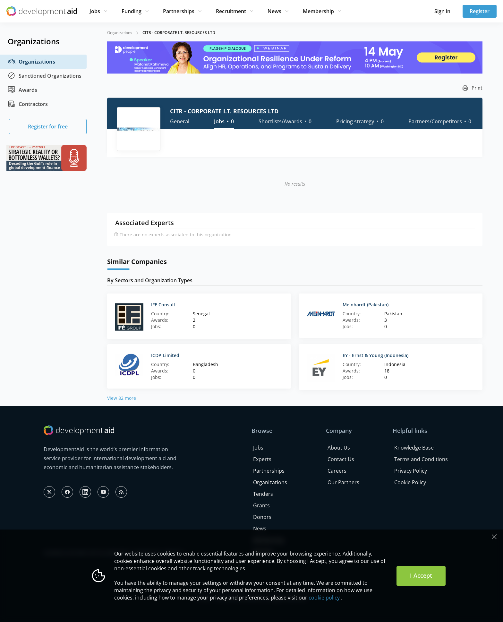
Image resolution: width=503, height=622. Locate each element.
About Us (339, 447)
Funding (131, 11)
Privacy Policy (410, 470)
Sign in (442, 11)
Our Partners (343, 482)
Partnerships (178, 11)
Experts (262, 459)
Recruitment (231, 11)
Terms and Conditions (421, 459)
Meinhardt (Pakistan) (365, 305)
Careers (337, 470)
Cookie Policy (410, 482)
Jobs (95, 11)
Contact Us (341, 459)
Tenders (263, 493)
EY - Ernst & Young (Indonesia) (375, 355)
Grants (261, 505)
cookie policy (324, 597)
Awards (22, 90)
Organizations (31, 62)
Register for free (48, 126)
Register (480, 11)
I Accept (421, 575)
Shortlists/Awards (285, 121)
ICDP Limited (165, 355)
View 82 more (121, 398)
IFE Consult (163, 305)
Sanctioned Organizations (44, 76)
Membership (318, 11)
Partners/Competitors (439, 121)
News (274, 11)
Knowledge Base (414, 447)
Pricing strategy (360, 121)
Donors (262, 517)
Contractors (28, 104)
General (179, 121)
